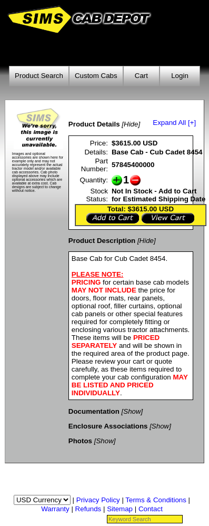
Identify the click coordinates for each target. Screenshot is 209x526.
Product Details (94, 124)
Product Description (101, 241)
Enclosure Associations (108, 426)
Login (179, 76)
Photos (80, 441)
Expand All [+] (174, 122)
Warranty (55, 509)
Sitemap (120, 509)
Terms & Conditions (155, 500)
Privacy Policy (98, 500)
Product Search (39, 76)
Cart (141, 76)
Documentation (94, 411)
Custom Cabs (96, 76)
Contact (150, 509)
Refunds (88, 509)
